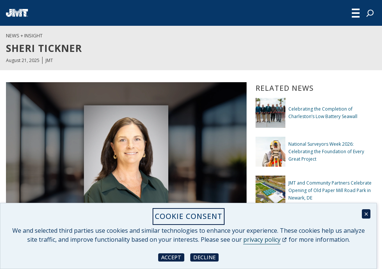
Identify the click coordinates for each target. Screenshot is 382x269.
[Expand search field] (370, 13)
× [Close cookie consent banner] (366, 214)
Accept (172, 256)
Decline (206, 256)
